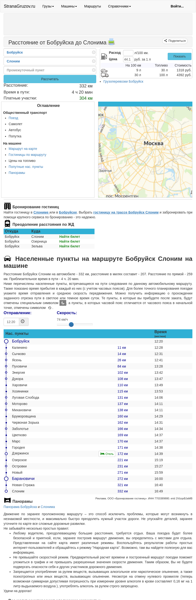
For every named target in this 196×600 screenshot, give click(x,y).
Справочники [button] (119, 6)
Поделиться (177, 41)
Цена (113, 59)
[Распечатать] (111, 43)
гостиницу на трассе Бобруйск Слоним (126, 212)
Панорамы (17, 173)
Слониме (41, 212)
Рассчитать (50, 79)
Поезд (13, 118)
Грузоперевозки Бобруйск (123, 81)
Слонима (48, 507)
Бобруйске (68, 212)
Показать (179, 56)
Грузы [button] (48, 6)
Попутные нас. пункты (26, 167)
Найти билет (69, 237)
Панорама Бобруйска (20, 507)
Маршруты (92, 6)
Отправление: (17, 313)
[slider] (71, 324)
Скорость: (67, 313)
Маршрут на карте (23, 149)
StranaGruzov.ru (19, 6)
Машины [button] (69, 6)
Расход (115, 53)
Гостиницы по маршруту (27, 155)
